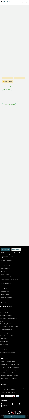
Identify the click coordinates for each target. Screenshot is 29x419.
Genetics (2, 321)
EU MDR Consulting (6, 283)
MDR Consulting (4, 344)
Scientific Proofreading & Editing (8, 313)
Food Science (4, 271)
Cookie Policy (14, 378)
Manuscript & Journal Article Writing (9, 327)
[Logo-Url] (7, 1)
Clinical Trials (3, 338)
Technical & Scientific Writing (7, 329)
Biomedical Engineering (6, 333)
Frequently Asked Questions (7, 255)
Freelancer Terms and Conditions (9, 375)
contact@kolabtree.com (19, 255)
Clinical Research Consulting (8, 277)
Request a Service (5, 249)
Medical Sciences (4, 347)
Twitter (14, 404)
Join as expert (21, 2)
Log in (26, 2)
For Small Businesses (6, 260)
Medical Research (5, 303)
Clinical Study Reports (5, 324)
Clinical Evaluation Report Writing (9, 280)
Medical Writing (5, 274)
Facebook (22, 404)
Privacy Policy (4, 378)
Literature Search (5, 291)
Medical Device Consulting (7, 297)
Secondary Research (6, 289)
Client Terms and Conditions (8, 372)
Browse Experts (15, 364)
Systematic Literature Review (7, 352)
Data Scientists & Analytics (7, 263)
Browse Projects (5, 367)
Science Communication (6, 315)
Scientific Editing (5, 294)
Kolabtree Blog (5, 404)
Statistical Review (5, 268)
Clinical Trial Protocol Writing (7, 336)
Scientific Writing (5, 286)
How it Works (4, 364)
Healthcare (3, 300)
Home (2, 361)
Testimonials (15, 367)
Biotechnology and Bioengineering (9, 318)
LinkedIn (4, 406)
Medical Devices (4, 310)
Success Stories (11, 361)
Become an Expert (16, 249)
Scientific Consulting (6, 266)
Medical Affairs (4, 341)
